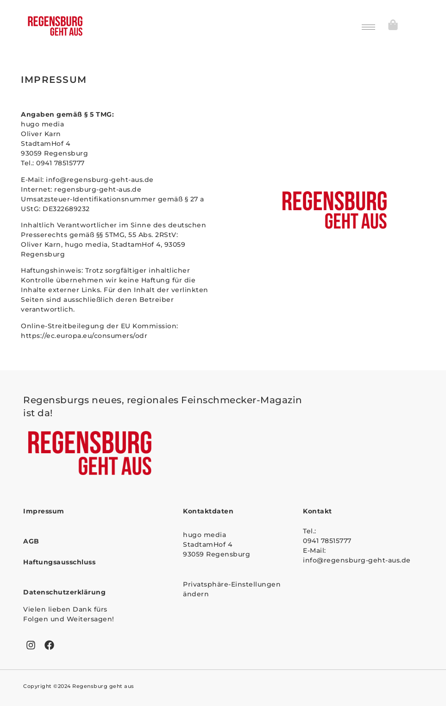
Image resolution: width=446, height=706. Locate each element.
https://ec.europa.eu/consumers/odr (84, 335)
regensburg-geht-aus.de (97, 189)
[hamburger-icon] (368, 27)
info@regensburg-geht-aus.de (101, 179)
